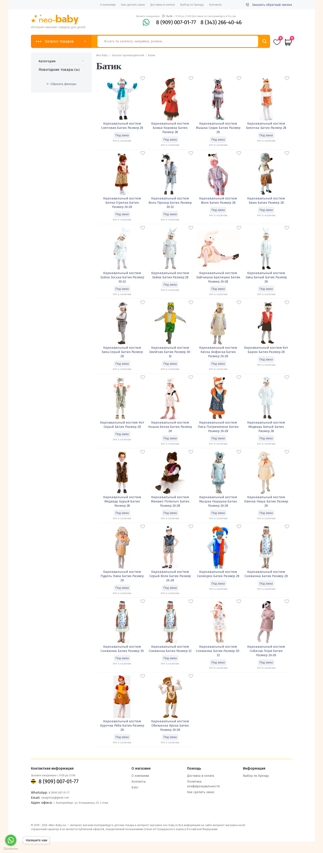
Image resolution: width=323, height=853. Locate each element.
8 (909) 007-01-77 (176, 22)
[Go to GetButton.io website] (11, 848)
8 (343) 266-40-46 (221, 22)
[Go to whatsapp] (10, 840)
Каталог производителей (128, 55)
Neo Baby (102, 55)
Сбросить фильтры (63, 84)
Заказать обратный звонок (269, 4)
